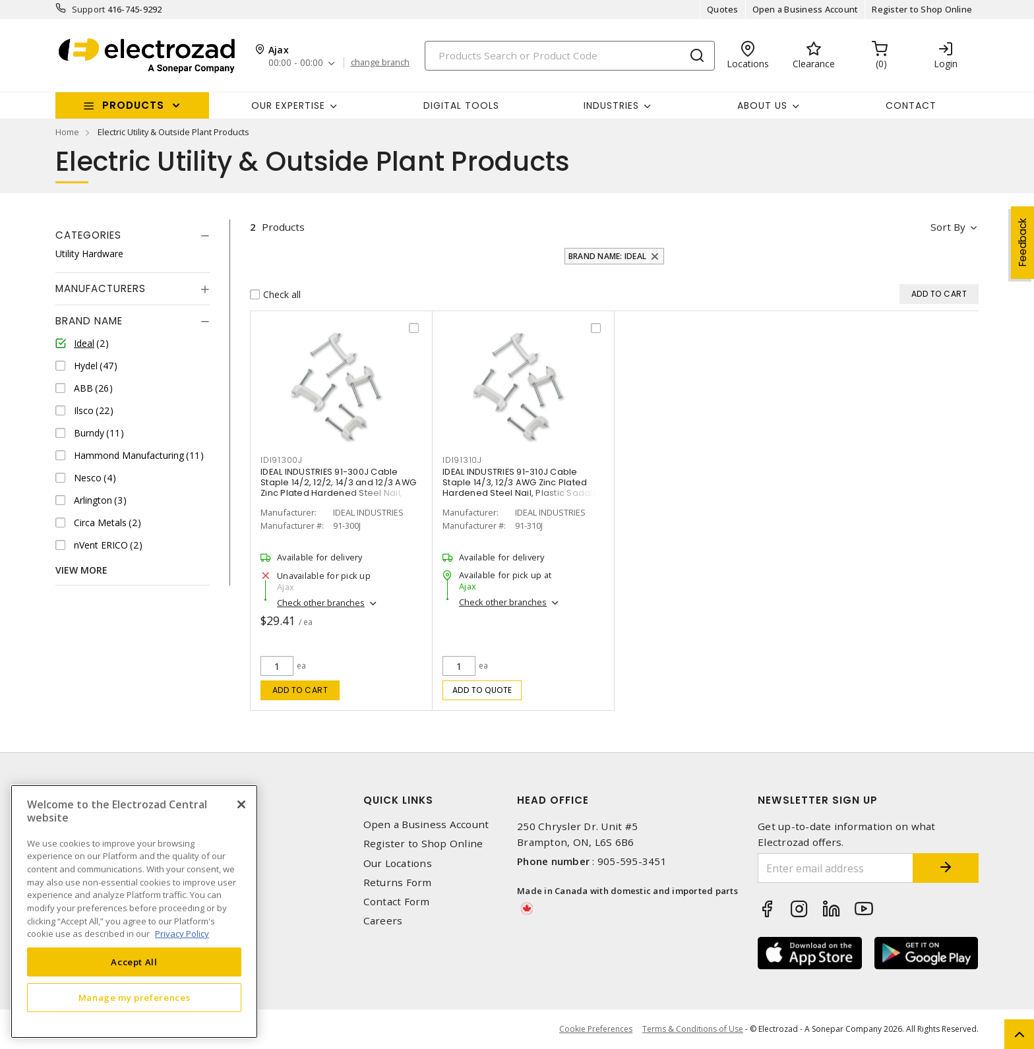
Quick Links (398, 800)
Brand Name (89, 321)
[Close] (241, 804)
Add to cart (300, 690)
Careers (383, 920)
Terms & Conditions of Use (692, 1028)
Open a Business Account (805, 9)
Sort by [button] (947, 226)
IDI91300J (281, 459)
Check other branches (321, 603)
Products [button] (133, 105)
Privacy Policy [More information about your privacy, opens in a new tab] (182, 934)
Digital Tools (461, 105)
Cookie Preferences (595, 1029)
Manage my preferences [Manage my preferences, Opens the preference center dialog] (134, 998)
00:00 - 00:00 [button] (295, 63)
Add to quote (482, 690)
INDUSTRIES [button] (611, 105)
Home (67, 132)
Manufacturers (100, 288)
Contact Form (396, 901)
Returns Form (397, 882)
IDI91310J (462, 459)
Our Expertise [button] (288, 105)
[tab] (132, 235)
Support (89, 9)
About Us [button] (762, 105)
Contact (911, 105)
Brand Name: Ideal (607, 256)
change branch (380, 62)
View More (81, 570)
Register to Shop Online (922, 9)
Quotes (723, 9)
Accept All (134, 962)
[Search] (570, 56)
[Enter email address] (835, 868)
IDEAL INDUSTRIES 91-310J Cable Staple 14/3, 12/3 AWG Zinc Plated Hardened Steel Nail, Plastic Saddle (520, 482)
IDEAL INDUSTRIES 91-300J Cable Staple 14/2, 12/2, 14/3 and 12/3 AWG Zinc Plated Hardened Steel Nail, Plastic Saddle (338, 487)
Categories (88, 235)
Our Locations (397, 863)
